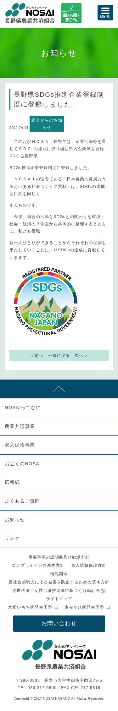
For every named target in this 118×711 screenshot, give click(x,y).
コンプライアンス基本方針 (38, 565)
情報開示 (59, 574)
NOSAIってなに (23, 407)
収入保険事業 (20, 444)
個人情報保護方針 (88, 565)
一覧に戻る (59, 355)
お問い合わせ (59, 623)
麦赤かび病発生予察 (84, 607)
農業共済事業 (20, 426)
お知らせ (15, 519)
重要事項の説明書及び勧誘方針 (59, 557)
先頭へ (59, 389)
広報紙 (12, 482)
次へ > (81, 355)
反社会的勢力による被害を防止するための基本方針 (59, 582)
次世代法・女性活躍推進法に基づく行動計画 (56, 590)
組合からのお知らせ (46, 124)
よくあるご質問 (22, 501)
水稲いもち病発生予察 (30, 607)
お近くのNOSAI (23, 463)
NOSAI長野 (30, 13)
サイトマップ (59, 598)
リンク (12, 538)
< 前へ (37, 355)
